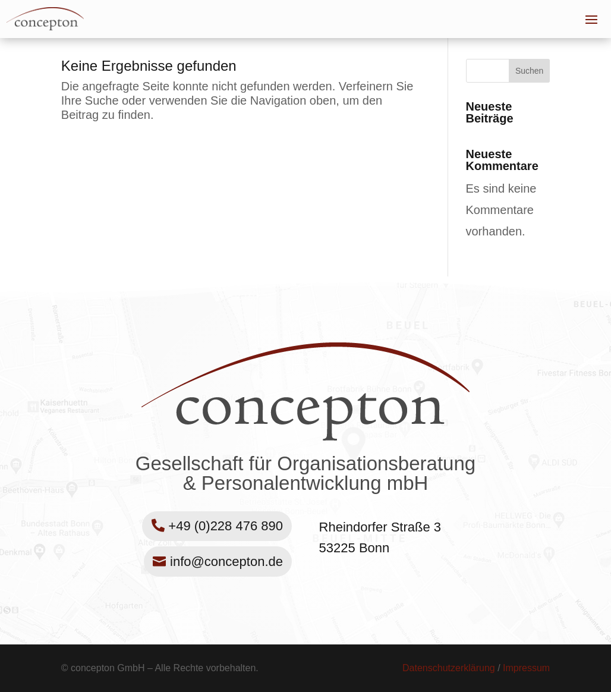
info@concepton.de (226, 561)
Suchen (529, 71)
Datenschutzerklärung (448, 668)
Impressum (526, 668)
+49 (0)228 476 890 (225, 525)
